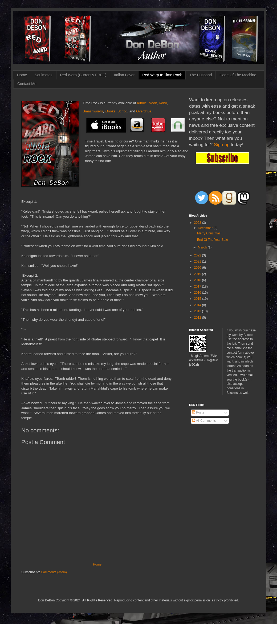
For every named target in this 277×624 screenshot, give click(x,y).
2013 (198, 311)
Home (22, 75)
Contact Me (26, 84)
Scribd (122, 111)
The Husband (200, 75)
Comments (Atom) (54, 572)
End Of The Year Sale (212, 240)
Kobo (163, 103)
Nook (153, 103)
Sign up (222, 144)
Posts (198, 412)
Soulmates (43, 75)
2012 (198, 317)
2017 (198, 286)
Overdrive (143, 111)
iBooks (110, 111)
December (206, 228)
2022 (198, 255)
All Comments (204, 421)
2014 (198, 305)
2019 (198, 274)
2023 (198, 223)
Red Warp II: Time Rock (162, 75)
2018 (198, 280)
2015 (198, 299)
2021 (198, 261)
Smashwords (93, 111)
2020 (198, 267)
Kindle (142, 103)
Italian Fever (124, 75)
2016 (198, 292)
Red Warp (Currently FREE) (83, 75)
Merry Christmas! (209, 233)
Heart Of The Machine (237, 75)
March (203, 247)
